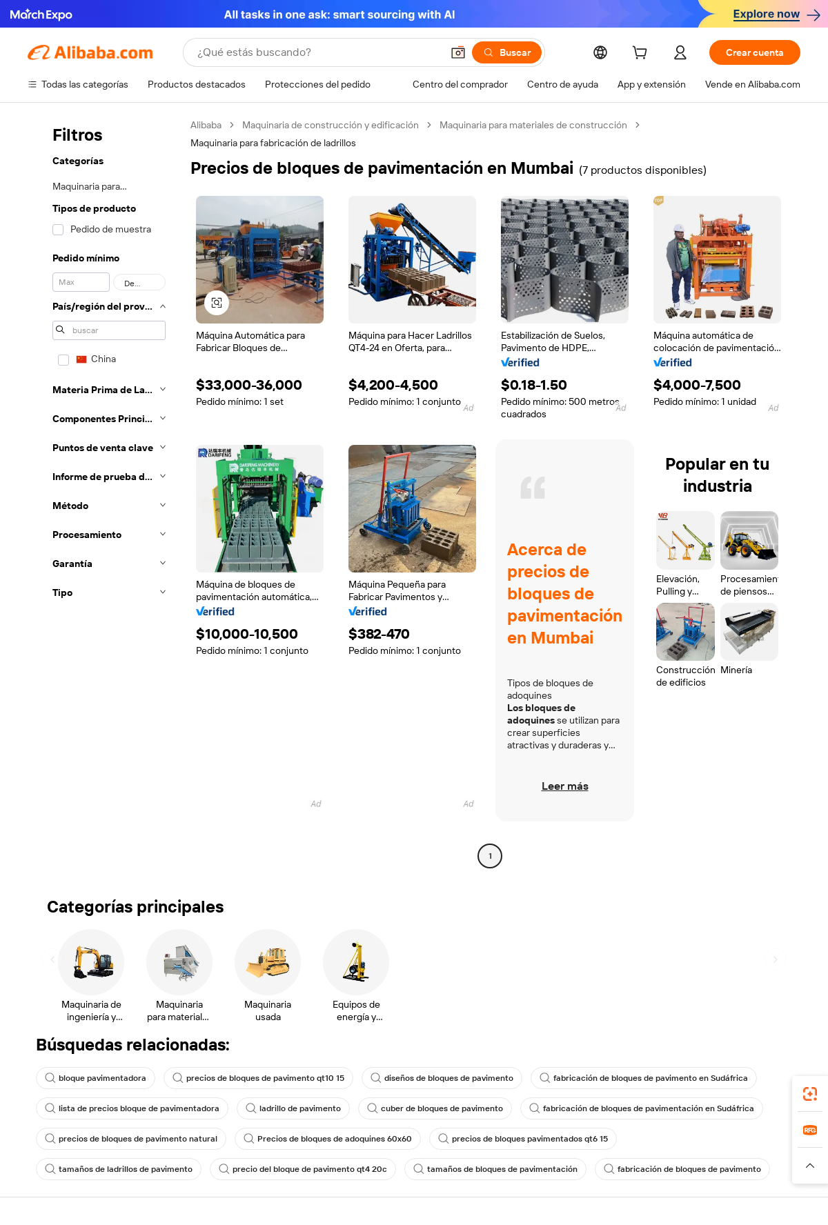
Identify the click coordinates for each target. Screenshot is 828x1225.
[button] (216, 302)
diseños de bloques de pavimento (442, 1078)
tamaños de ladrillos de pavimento (119, 1169)
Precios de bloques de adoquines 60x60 (328, 1138)
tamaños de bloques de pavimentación (495, 1169)
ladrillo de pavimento (293, 1108)
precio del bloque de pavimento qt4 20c (303, 1169)
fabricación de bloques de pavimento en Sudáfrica (644, 1078)
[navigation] (105, 492)
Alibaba (205, 124)
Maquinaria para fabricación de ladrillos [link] (273, 142)
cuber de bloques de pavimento (435, 1108)
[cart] (650, 54)
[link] (810, 1094)
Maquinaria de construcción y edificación (330, 124)
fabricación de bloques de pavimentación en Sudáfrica (641, 1108)
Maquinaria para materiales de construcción (533, 124)
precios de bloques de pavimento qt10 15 (258, 1078)
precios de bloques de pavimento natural (131, 1138)
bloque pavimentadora (95, 1078)
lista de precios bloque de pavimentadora (132, 1108)
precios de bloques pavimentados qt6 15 (523, 1138)
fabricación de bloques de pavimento (682, 1169)
